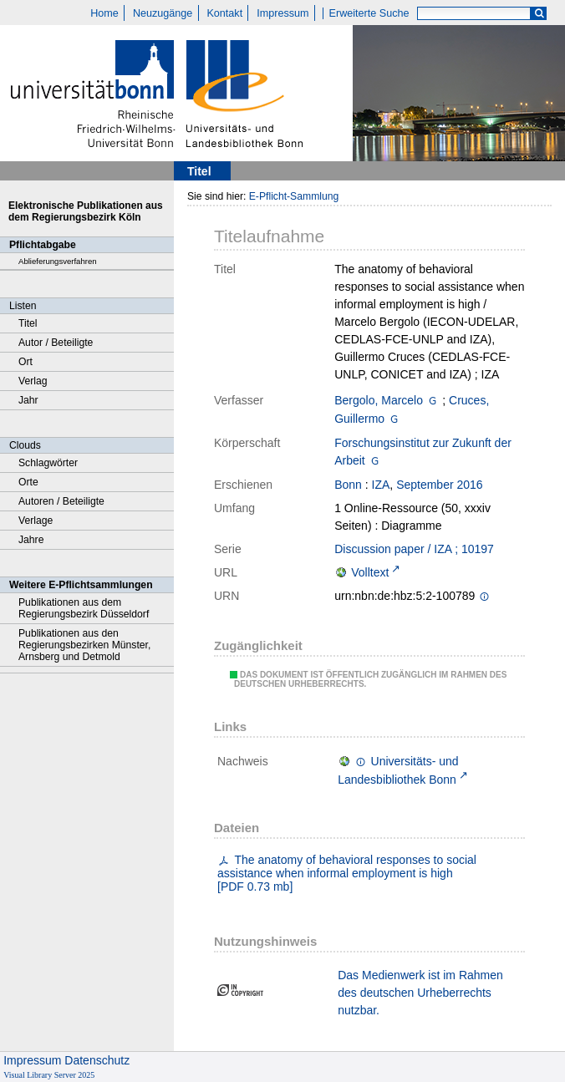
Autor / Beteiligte (55, 342)
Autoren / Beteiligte (61, 501)
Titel (28, 323)
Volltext (370, 572)
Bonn (348, 484)
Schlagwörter (48, 463)
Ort (25, 362)
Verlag (33, 381)
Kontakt (224, 13)
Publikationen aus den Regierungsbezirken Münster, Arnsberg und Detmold (84, 645)
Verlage (35, 520)
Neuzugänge (162, 13)
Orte (28, 482)
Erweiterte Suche (369, 13)
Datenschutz (97, 1060)
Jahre (30, 540)
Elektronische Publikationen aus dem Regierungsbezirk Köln (85, 211)
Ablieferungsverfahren (57, 261)
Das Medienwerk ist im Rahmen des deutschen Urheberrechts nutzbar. (420, 992)
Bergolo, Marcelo (378, 400)
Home (104, 13)
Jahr (28, 400)
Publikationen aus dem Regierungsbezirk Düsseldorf (83, 608)
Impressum (282, 13)
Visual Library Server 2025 (48, 1074)
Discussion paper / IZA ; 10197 (414, 549)
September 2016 (439, 484)
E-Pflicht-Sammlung (294, 196)
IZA (381, 484)
